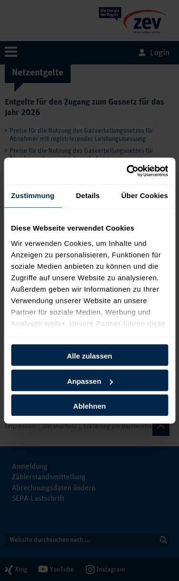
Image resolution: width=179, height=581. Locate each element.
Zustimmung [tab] (32, 195)
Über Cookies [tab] (144, 195)
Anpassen (90, 381)
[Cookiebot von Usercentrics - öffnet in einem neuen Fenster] (127, 171)
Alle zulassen (89, 356)
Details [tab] (88, 195)
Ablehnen (89, 406)
